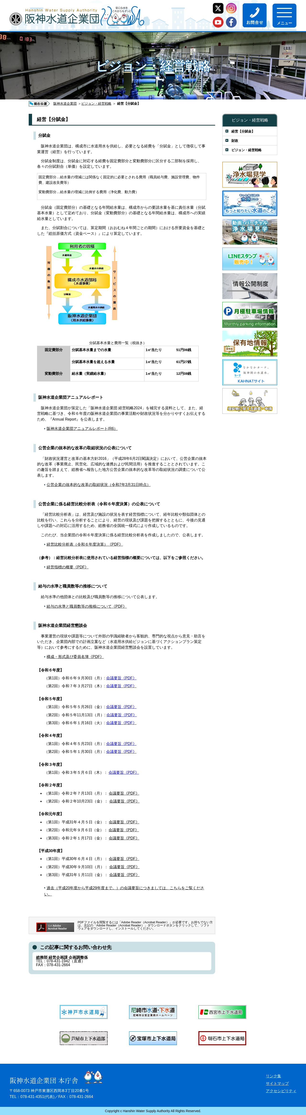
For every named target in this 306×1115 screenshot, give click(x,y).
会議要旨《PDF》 (121, 678)
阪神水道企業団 (65, 103)
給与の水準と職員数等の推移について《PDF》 (87, 606)
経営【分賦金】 (243, 131)
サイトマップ (277, 1083)
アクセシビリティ (281, 1091)
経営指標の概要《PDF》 (67, 567)
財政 (234, 141)
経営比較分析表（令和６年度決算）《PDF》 (85, 544)
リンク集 (273, 1076)
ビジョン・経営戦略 (96, 103)
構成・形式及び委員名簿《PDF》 (75, 657)
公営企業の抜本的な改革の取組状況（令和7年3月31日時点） (99, 485)
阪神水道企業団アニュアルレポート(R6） (82, 429)
